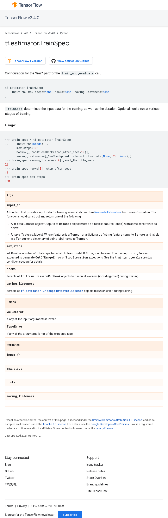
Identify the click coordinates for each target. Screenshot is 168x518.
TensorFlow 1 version (24, 61)
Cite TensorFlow (97, 491)
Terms (9, 506)
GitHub (9, 471)
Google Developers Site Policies (110, 424)
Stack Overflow (96, 477)
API (26, 33)
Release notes (96, 471)
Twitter (9, 477)
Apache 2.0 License (54, 424)
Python (64, 33)
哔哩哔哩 (11, 484)
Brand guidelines (97, 484)
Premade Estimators (108, 212)
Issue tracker (95, 464)
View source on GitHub (70, 61)
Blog (8, 464)
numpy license (104, 428)
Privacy (22, 506)
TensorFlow (12, 33)
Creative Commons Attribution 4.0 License (117, 420)
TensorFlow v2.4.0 (22, 17)
